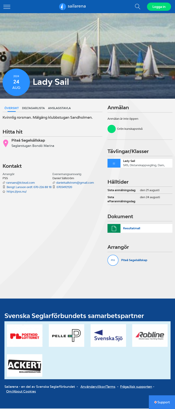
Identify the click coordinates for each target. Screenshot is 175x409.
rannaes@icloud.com (20, 183)
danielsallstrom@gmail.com (75, 183)
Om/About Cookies (21, 392)
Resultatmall (131, 228)
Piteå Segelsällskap (134, 260)
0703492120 (64, 187)
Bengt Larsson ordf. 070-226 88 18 (29, 187)
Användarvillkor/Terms (97, 387)
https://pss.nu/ (17, 192)
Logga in (158, 7)
